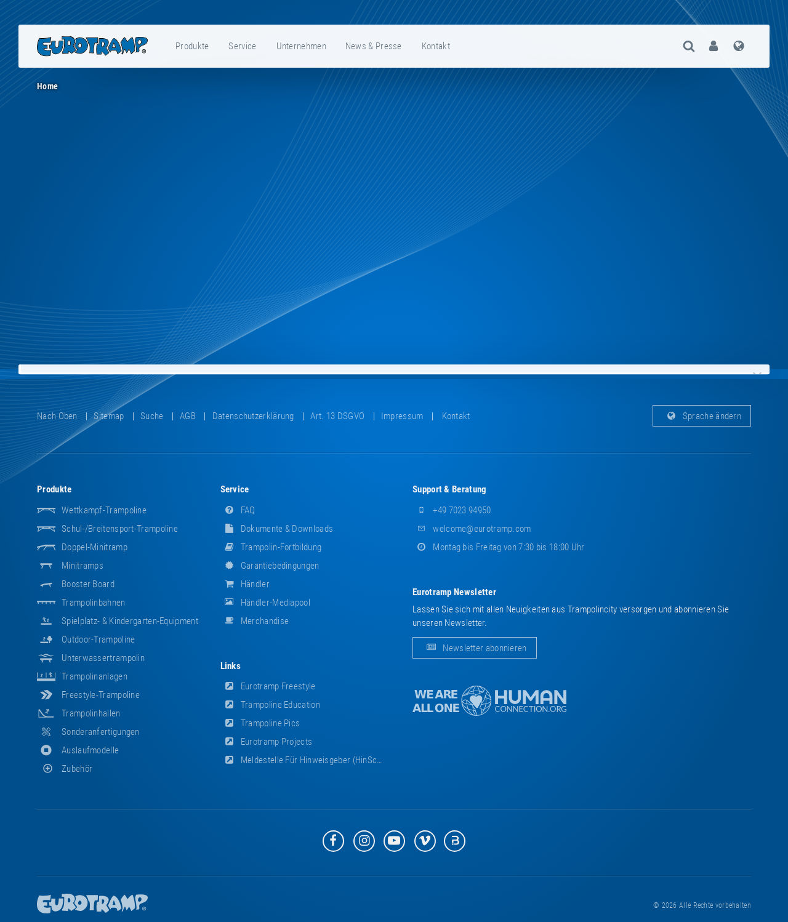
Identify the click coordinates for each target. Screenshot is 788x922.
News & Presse (373, 46)
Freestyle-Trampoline (101, 694)
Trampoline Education (270, 704)
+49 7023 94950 (451, 510)
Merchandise (254, 621)
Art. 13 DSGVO (337, 416)
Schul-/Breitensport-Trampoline (120, 528)
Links (230, 665)
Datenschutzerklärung (253, 416)
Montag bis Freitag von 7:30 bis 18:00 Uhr (498, 547)
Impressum (402, 416)
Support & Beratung (449, 489)
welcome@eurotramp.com (471, 528)
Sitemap (109, 416)
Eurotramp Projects (266, 741)
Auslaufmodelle (90, 750)
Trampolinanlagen (94, 676)
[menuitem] (192, 46)
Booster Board (88, 584)
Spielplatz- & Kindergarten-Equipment (130, 621)
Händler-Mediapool (265, 602)
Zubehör (64, 768)
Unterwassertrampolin (103, 657)
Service (242, 46)
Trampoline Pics (260, 723)
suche (152, 416)
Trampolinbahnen (94, 602)
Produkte (192, 46)
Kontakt (436, 46)
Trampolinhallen (91, 713)
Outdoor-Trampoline (98, 639)
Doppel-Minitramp (94, 547)
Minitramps (82, 565)
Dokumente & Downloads (277, 528)
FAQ (237, 510)
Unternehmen (301, 46)
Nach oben (57, 416)
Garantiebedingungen (270, 565)
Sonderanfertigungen (101, 731)
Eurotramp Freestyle (268, 686)
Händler (245, 584)
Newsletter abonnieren (474, 648)
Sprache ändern (702, 416)
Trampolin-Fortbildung (271, 547)
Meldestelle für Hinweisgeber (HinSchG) (305, 760)
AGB (188, 416)
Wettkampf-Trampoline (104, 510)
